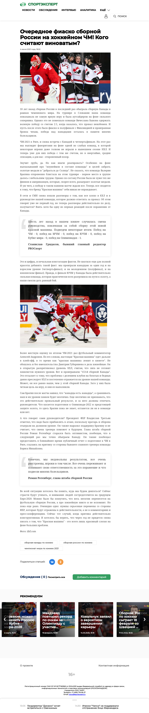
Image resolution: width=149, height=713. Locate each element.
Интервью (69, 10)
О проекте (26, 665)
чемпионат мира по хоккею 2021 (41, 548)
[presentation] (4, 619)
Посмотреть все (56, 577)
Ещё (105, 10)
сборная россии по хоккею (77, 542)
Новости (28, 10)
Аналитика (88, 10)
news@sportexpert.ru (77, 694)
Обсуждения (48, 10)
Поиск (120, 16)
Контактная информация (114, 665)
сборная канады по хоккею (38, 542)
